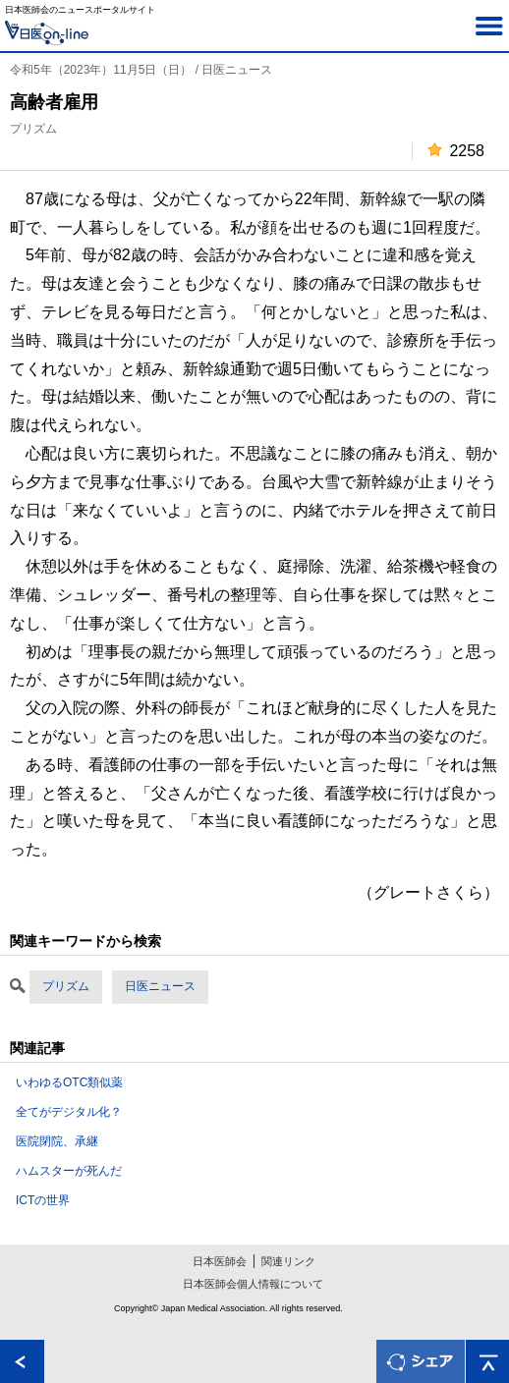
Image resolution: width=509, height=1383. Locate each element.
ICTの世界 (43, 1200)
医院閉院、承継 (57, 1141)
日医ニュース (160, 986)
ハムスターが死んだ (69, 1171)
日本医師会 (220, 1261)
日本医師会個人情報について (253, 1284)
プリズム (65, 986)
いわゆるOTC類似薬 (69, 1082)
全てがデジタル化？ (69, 1112)
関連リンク (288, 1261)
